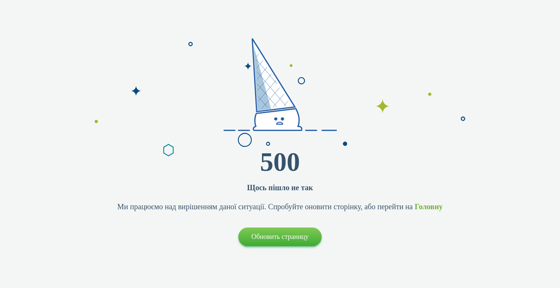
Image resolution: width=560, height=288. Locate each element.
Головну (429, 206)
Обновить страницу (279, 236)
